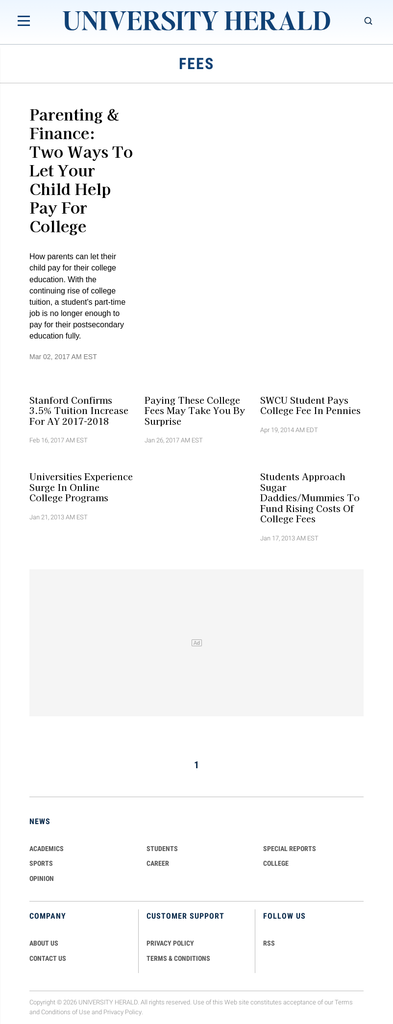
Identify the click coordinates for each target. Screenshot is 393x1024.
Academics (46, 849)
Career (158, 863)
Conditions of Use (65, 1012)
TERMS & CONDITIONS (178, 958)
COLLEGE (276, 863)
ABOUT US (43, 943)
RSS (269, 943)
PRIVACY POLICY (170, 943)
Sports (41, 863)
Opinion (41, 878)
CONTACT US (47, 958)
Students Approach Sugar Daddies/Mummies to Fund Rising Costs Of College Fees (310, 497)
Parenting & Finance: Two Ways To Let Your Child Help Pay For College (81, 169)
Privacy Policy (122, 1012)
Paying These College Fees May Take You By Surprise (195, 410)
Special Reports (289, 849)
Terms (344, 1002)
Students (162, 849)
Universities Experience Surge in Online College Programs (81, 487)
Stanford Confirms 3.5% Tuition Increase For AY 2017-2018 (78, 410)
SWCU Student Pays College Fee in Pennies (310, 404)
